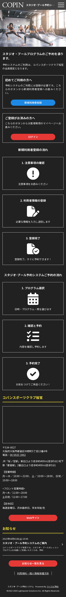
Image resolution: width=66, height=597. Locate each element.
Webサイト (33, 518)
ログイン (33, 137)
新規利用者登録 (33, 102)
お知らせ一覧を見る (33, 563)
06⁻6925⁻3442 (18, 455)
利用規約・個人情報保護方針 (33, 573)
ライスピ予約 (52, 586)
